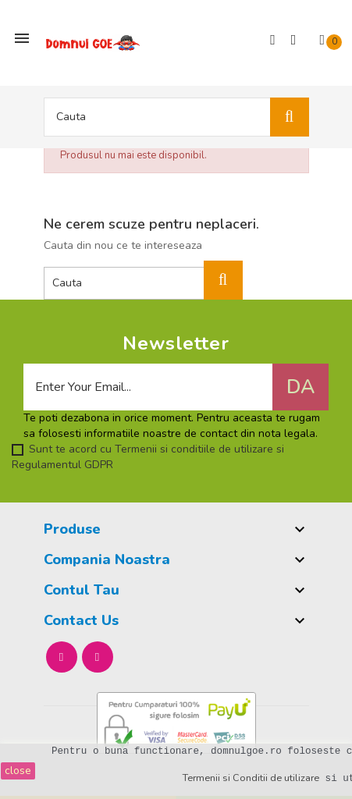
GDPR (98, 464)
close (18, 770)
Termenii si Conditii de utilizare (251, 777)
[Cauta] (176, 117)
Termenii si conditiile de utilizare (192, 449)
